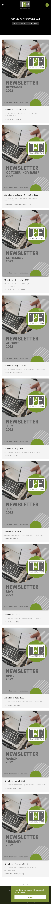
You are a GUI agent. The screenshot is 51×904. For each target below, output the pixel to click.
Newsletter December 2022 (16, 109)
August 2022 (11, 369)
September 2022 (20, 284)
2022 (5, 113)
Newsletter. (21, 113)
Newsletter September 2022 (16, 280)
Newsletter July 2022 (13, 448)
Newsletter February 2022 (16, 864)
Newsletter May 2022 (13, 614)
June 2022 (11, 535)
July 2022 (10, 452)
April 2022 (11, 701)
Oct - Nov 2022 (19, 198)
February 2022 (12, 868)
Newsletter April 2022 (14, 697)
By (31, 113)
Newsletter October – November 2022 (21, 194)
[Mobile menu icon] (47, 5)
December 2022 (12, 113)
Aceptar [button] (30, 897)
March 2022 (11, 785)
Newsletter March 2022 (14, 781)
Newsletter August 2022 (15, 365)
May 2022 (10, 618)
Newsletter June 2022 (14, 531)
